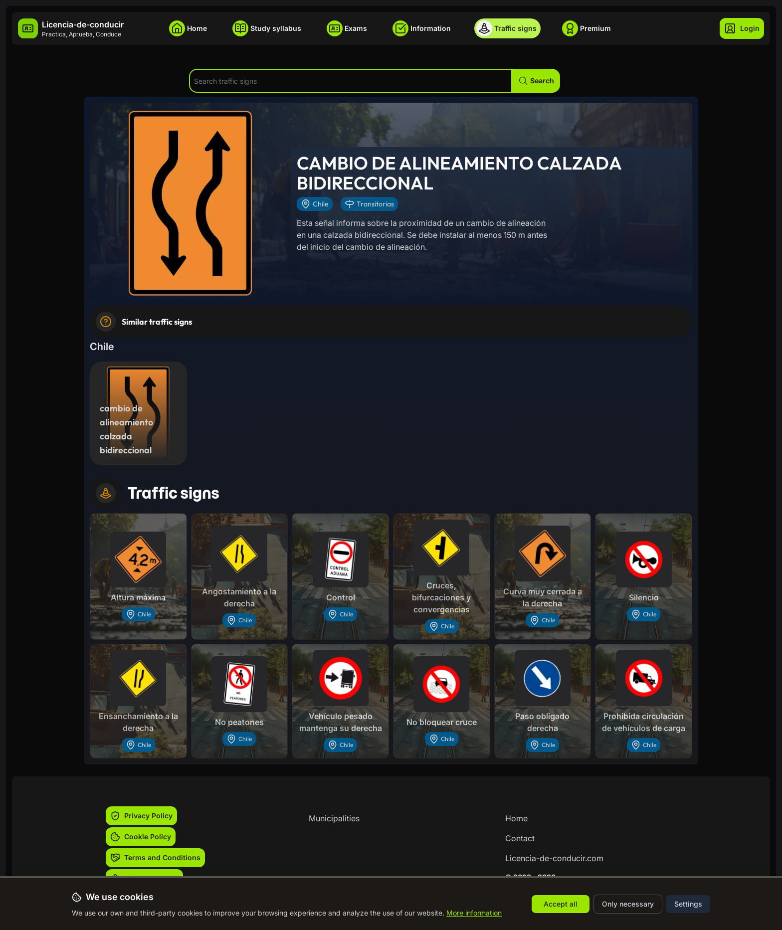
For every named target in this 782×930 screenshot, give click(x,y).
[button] (536, 81)
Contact (520, 838)
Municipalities (334, 818)
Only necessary (628, 904)
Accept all (561, 904)
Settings (688, 904)
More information (474, 913)
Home (516, 818)
